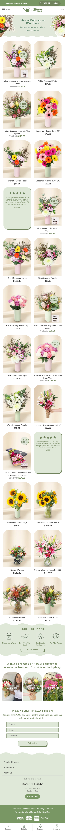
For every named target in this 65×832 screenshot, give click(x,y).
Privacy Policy (36, 812)
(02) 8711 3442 (49, 3)
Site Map (46, 812)
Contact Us (32, 796)
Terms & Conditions (22, 812)
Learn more (32, 650)
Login (62, 10)
